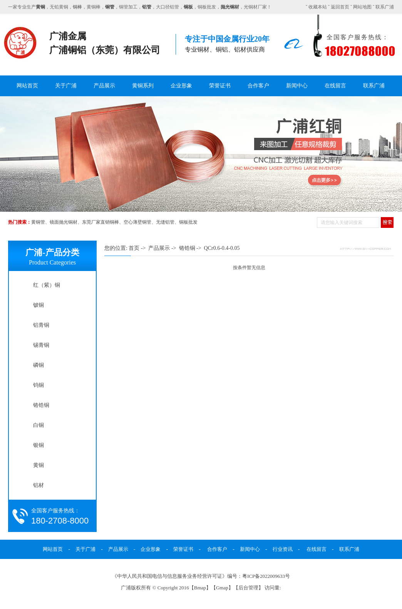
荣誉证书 (220, 86)
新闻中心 (297, 86)
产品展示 (104, 86)
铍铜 (38, 305)
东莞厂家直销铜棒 (100, 222)
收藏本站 (317, 7)
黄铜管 (38, 222)
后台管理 (248, 588)
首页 (134, 248)
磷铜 (38, 365)
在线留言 (335, 86)
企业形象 (181, 86)
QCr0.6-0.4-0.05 (222, 248)
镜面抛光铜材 (63, 222)
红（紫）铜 (46, 285)
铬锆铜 (41, 405)
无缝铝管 (165, 222)
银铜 (38, 445)
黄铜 (38, 465)
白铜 (38, 425)
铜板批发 (188, 222)
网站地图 (362, 7)
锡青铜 (41, 345)
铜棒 (77, 7)
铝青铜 (41, 325)
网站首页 (27, 86)
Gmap (222, 588)
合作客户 (258, 86)
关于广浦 (66, 86)
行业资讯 (283, 549)
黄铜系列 (143, 86)
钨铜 (38, 385)
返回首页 (340, 7)
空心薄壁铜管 (137, 222)
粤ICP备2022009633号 (266, 576)
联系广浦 (384, 7)
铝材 (38, 485)
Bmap (200, 588)
